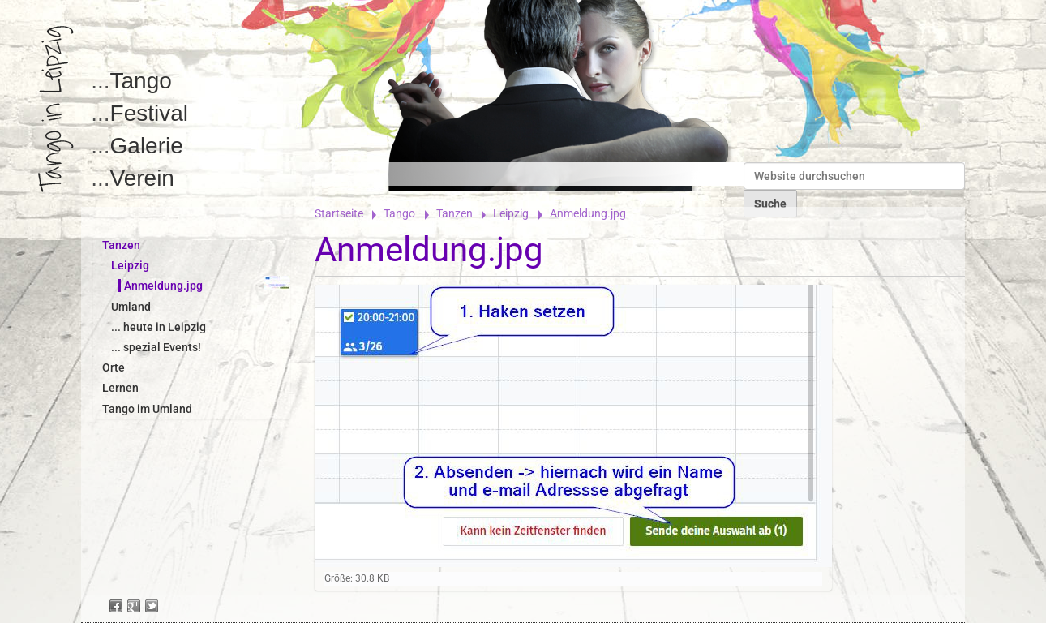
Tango (141, 80)
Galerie (146, 145)
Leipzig (511, 213)
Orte (113, 367)
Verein (142, 178)
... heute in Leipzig (158, 326)
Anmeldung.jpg (163, 285)
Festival (149, 113)
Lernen (120, 387)
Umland (131, 306)
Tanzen (454, 213)
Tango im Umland (147, 408)
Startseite (339, 213)
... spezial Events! (156, 347)
